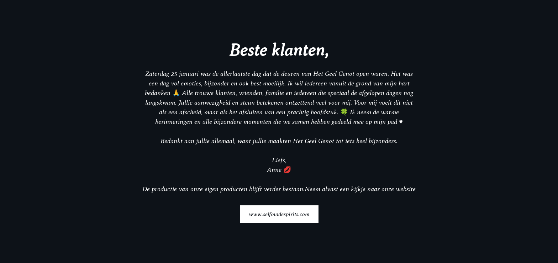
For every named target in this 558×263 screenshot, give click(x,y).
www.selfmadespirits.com (279, 214)
